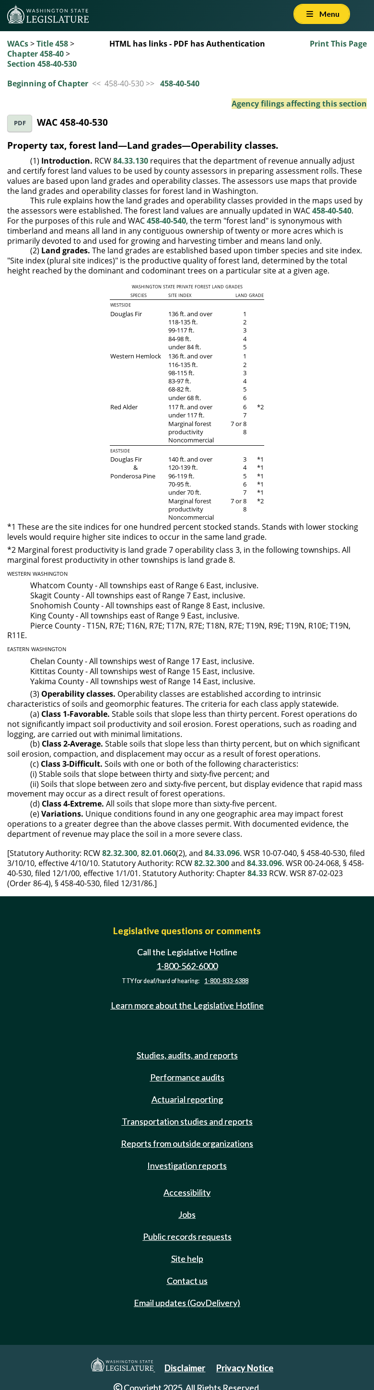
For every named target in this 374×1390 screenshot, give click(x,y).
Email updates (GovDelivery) (187, 1302)
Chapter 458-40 (35, 53)
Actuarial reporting (187, 1099)
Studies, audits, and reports (187, 1055)
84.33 (257, 873)
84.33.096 (222, 853)
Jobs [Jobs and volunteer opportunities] (187, 1214)
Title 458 (52, 43)
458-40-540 (179, 83)
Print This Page (338, 43)
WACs (17, 43)
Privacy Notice (244, 1368)
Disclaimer (184, 1368)
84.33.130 (130, 160)
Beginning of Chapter (47, 83)
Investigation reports (187, 1165)
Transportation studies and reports (187, 1121)
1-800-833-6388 (226, 981)
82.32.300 (119, 853)
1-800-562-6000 (187, 966)
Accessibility (187, 1192)
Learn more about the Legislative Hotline (187, 1005)
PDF (20, 123)
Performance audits (187, 1077)
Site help (187, 1258)
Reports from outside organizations (187, 1143)
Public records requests (187, 1236)
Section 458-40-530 (42, 64)
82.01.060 (158, 853)
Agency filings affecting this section (299, 103)
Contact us (187, 1280)
